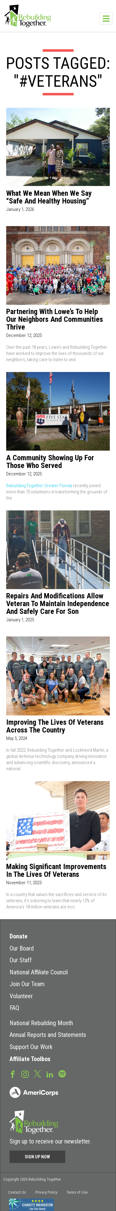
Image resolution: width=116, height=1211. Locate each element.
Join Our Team (27, 984)
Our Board (22, 948)
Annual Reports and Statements (48, 1034)
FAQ (14, 1008)
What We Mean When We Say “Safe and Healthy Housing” (49, 197)
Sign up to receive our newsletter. (50, 1141)
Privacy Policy (46, 1192)
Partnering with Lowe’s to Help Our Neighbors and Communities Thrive (54, 319)
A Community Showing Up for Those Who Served (50, 462)
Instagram (25, 1074)
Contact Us (17, 1192)
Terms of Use (77, 1192)
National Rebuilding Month (41, 1023)
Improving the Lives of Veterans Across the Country (55, 726)
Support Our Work (31, 1047)
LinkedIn (50, 1074)
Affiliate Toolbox (30, 1059)
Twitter (37, 1073)
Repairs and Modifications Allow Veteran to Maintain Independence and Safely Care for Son (57, 603)
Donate (19, 936)
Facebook (12, 1074)
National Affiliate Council (39, 972)
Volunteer (21, 996)
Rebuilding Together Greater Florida (39, 485)
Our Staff (21, 960)
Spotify (62, 1073)
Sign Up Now (37, 1156)
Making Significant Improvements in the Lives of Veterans (56, 870)
